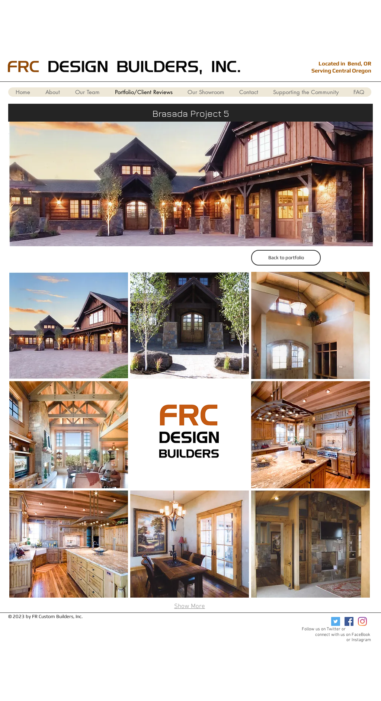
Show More (189, 606)
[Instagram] (362, 621)
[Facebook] (349, 621)
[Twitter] (335, 621)
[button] (68, 325)
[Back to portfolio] (286, 258)
